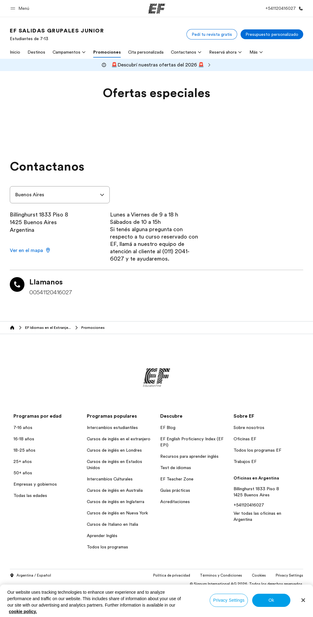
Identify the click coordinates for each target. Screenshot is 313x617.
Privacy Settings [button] (289, 575)
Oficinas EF (245, 438)
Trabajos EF (245, 461)
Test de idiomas (175, 467)
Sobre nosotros (249, 427)
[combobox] (60, 194)
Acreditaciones (175, 501)
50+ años (22, 472)
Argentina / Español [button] (30, 575)
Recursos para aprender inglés (189, 456)
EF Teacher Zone (176, 478)
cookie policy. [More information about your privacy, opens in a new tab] (23, 611)
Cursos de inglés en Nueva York (117, 512)
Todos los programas (107, 546)
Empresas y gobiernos (35, 484)
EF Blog (167, 427)
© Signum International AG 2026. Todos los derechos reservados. (246, 584)
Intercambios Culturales (110, 478)
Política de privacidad (171, 575)
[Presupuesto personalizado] (272, 34)
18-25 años (24, 450)
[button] (21, 8)
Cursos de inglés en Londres (114, 450)
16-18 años (23, 438)
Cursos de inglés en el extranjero (118, 438)
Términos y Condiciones (221, 575)
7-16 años (22, 427)
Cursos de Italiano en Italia (112, 524)
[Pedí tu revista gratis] (212, 34)
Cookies (259, 575)
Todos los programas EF (257, 450)
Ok (271, 600)
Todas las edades (30, 495)
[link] (57, 34)
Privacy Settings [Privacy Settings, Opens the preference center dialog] (229, 600)
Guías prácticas (175, 490)
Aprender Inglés (102, 535)
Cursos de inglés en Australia (115, 490)
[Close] (303, 600)
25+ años (22, 461)
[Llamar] (283, 8)
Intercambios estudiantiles (112, 427)
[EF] (156, 8)
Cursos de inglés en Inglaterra (115, 501)
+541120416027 (249, 504)
